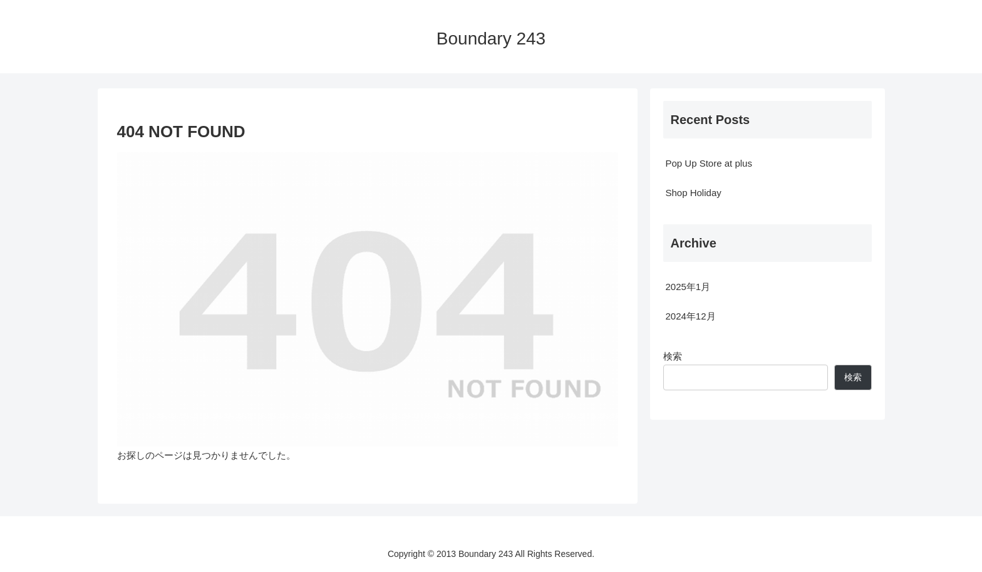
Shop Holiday (693, 192)
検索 (672, 356)
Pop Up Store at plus (709, 163)
